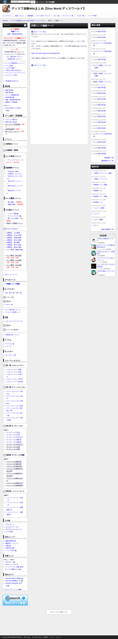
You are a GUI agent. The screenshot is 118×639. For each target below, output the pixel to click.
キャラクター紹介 (11, 75)
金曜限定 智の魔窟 (13, 242)
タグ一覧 (56, 16)
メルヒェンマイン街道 (13, 372)
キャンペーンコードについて (15, 73)
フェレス (96, 214)
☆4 (10, 321)
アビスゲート (9, 524)
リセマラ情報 (9, 68)
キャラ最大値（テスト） (15, 56)
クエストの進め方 (11, 119)
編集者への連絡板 (11, 102)
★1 (21, 293)
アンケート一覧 (68, 16)
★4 (10, 293)
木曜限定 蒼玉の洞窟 (13, 240)
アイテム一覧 (9, 344)
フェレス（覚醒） (99, 208)
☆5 (6, 321)
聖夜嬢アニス (97, 190)
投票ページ (15, 31)
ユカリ (95, 225)
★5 (6, 293)
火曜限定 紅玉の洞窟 (13, 235)
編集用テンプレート (12, 543)
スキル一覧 (9, 304)
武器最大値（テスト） (14, 59)
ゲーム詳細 (9, 65)
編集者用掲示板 (10, 541)
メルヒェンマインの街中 (14, 379)
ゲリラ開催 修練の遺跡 (14, 250)
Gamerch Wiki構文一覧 (13, 581)
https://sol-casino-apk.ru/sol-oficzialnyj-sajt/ (45, 53)
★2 (17, 293)
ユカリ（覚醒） (98, 219)
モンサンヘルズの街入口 (14, 437)
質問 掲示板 (9, 92)
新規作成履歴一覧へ (108, 229)
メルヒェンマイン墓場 (13, 369)
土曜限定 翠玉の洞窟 (13, 245)
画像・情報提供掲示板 (14, 34)
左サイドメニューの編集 (12, 589)
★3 (13, 293)
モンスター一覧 (10, 355)
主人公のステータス (12, 527)
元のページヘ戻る (40, 32)
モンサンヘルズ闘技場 (13, 440)
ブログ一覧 (80, 16)
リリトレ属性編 (13, 213)
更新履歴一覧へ (109, 158)
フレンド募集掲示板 (12, 95)
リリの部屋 (9, 532)
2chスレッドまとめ (11, 564)
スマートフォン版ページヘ (59, 612)
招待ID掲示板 (9, 97)
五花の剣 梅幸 (13, 171)
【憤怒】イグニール (104, 82)
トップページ (6, 16)
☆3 (13, 321)
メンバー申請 (92, 16)
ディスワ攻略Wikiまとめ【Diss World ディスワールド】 (48, 8)
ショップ (8, 346)
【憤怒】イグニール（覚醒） (103, 173)
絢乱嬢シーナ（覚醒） (100, 196)
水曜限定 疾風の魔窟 (13, 238)
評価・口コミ (19, 16)
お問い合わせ (27, 637)
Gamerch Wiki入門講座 (13, 578)
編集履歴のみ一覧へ (108, 161)
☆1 (21, 321)
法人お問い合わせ (37, 637)
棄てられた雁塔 (13, 218)
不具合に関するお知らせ (13, 70)
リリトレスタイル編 (14, 216)
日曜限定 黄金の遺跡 (13, 247)
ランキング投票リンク (12, 312)
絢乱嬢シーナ (97, 202)
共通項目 (8, 546)
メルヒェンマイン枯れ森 (14, 381)
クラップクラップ (14, 160)
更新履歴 (30, 16)
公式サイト (9, 562)
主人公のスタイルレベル (13, 529)
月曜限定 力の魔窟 (13, 233)
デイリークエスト (12, 229)
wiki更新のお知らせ (11, 81)
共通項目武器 (9, 548)
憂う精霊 (11, 202)
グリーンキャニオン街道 (14, 406)
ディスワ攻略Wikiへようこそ (15, 63)
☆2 (17, 321)
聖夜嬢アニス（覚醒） (100, 185)
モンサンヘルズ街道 (13, 432)
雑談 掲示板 (9, 90)
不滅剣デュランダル (14, 174)
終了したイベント (11, 274)
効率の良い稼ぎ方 (11, 122)
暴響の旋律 (11, 204)
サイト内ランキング (43, 16)
